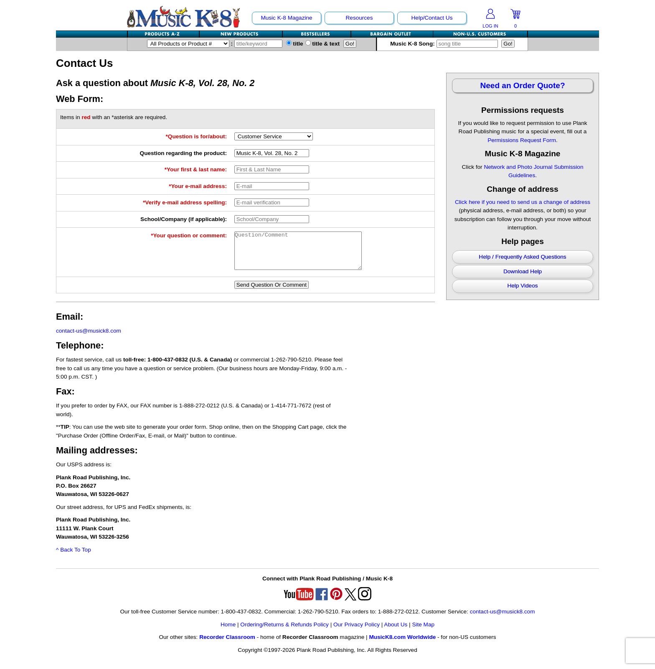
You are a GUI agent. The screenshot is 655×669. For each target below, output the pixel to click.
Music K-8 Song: (445, 44)
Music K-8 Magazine (286, 18)
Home (228, 632)
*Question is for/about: (196, 136)
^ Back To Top (73, 557)
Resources (359, 18)
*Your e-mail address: (198, 186)
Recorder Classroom (227, 644)
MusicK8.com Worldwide (402, 644)
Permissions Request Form (521, 140)
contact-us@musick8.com (88, 338)
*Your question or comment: (189, 235)
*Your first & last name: (196, 169)
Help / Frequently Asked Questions (522, 257)
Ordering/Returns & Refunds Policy (284, 632)
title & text (322, 44)
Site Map (423, 632)
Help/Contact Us (432, 18)
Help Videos (522, 285)
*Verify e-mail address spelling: (185, 202)
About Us (395, 632)
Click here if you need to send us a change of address (522, 202)
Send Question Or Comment (271, 292)
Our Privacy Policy (356, 632)
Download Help (522, 271)
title (294, 44)
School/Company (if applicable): (183, 219)
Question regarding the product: (183, 153)
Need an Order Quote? (522, 85)
